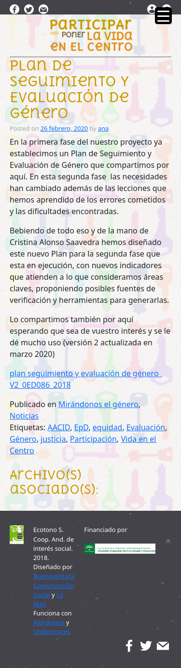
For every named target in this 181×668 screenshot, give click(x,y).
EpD (81, 427)
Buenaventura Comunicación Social (53, 585)
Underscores (51, 631)
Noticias (24, 415)
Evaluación (145, 427)
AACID (58, 427)
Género (23, 439)
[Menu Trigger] (163, 15)
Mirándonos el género (98, 404)
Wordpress (49, 622)
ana (103, 128)
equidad (108, 427)
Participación (93, 439)
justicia (53, 439)
